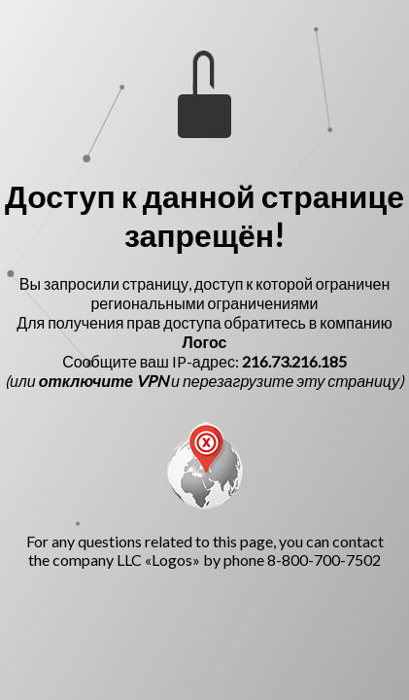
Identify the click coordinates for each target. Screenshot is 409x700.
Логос (205, 341)
